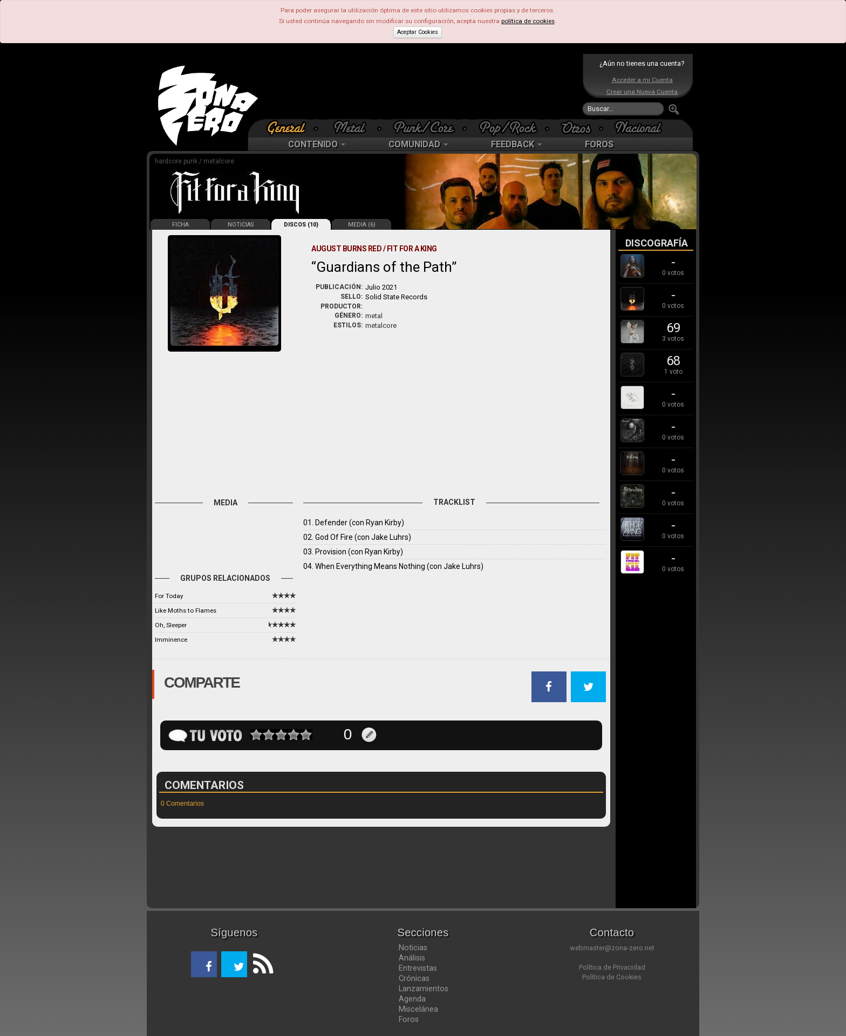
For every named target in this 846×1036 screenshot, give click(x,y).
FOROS (599, 144)
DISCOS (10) (301, 224)
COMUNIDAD (418, 144)
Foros (409, 1019)
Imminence (171, 639)
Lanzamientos (423, 988)
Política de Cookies (612, 977)
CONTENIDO (316, 144)
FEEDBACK (516, 144)
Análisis (412, 957)
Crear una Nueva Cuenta (642, 91)
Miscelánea (418, 1009)
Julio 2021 (381, 287)
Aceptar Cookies (417, 32)
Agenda (412, 998)
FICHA (180, 224)
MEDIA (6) (362, 224)
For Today (169, 596)
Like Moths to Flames (185, 610)
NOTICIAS (241, 224)
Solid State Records (396, 297)
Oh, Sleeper (171, 625)
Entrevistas (418, 968)
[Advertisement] (420, 86)
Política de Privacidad (612, 967)
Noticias (413, 947)
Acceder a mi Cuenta (642, 80)
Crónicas (414, 978)
